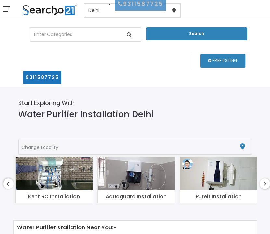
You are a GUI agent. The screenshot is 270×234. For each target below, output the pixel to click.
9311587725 (42, 77)
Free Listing (222, 60)
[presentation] (8, 183)
